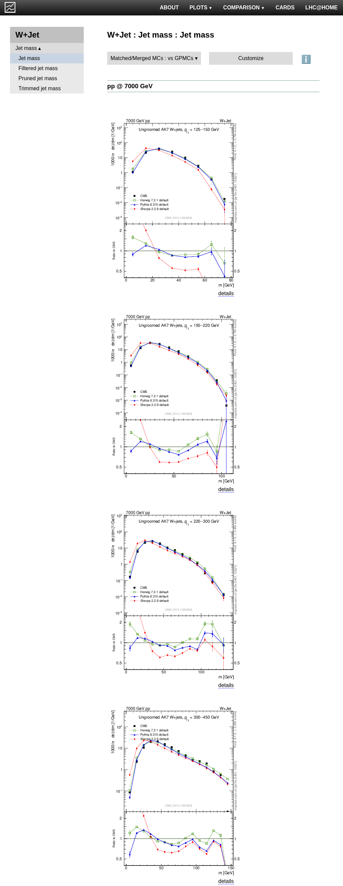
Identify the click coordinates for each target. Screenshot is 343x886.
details (226, 293)
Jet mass (26, 48)
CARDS (285, 7)
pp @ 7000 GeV (130, 86)
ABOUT (169, 7)
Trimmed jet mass (39, 88)
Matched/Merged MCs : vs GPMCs (152, 58)
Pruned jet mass (37, 78)
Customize (251, 58)
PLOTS (201, 7)
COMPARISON (244, 7)
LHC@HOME (321, 7)
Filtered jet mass (38, 68)
